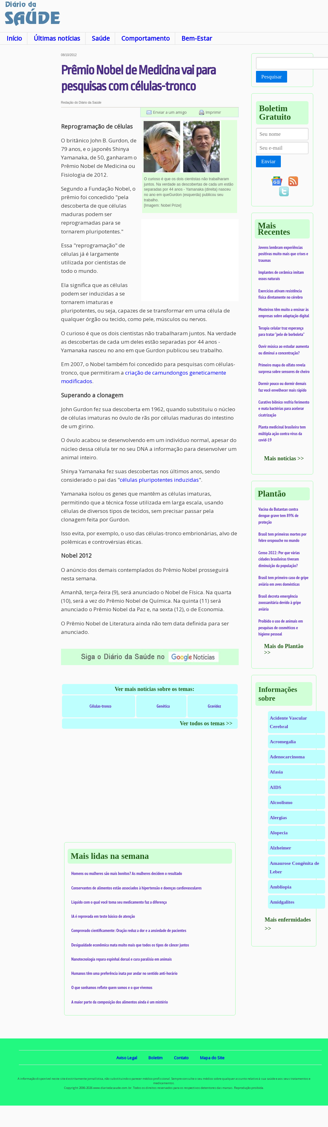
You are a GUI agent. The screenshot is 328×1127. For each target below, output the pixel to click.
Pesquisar (271, 77)
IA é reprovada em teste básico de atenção (103, 916)
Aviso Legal (126, 1058)
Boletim (155, 1058)
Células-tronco (100, 706)
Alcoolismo (281, 802)
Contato (181, 1058)
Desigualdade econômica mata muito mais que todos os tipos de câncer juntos (130, 945)
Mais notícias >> (284, 458)
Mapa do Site (212, 1058)
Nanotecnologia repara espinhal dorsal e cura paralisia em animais (121, 959)
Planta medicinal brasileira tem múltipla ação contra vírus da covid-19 (282, 433)
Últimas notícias (57, 38)
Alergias (278, 817)
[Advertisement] (30, 147)
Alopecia (279, 832)
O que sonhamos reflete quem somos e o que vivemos (111, 987)
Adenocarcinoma (287, 756)
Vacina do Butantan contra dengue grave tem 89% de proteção (278, 515)
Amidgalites (282, 902)
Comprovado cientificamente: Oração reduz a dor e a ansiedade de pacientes (128, 930)
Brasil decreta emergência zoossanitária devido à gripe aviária (280, 602)
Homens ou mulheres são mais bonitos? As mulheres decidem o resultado (126, 873)
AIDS (275, 787)
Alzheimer (280, 847)
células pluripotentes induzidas (159, 479)
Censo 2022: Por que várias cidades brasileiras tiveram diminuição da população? (279, 559)
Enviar (268, 161)
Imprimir (213, 112)
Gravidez (214, 706)
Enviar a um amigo (170, 112)
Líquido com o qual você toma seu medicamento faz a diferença (119, 902)
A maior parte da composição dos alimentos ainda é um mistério (119, 1002)
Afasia (276, 771)
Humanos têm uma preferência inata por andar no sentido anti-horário (124, 973)
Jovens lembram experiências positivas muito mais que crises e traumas (283, 253)
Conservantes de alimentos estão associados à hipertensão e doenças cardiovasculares (136, 888)
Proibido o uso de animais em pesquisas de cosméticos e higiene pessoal (281, 627)
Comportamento (145, 38)
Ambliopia (281, 886)
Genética (163, 706)
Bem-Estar (196, 38)
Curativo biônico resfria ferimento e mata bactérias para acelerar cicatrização (284, 408)
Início (14, 38)
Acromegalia (283, 741)
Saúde (101, 38)
